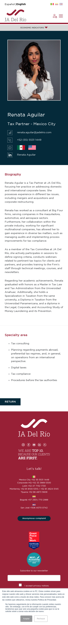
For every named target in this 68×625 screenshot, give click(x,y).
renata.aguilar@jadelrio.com (34, 132)
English (21, 4)
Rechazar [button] (41, 619)
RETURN (10, 402)
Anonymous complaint (34, 518)
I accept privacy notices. (37, 586)
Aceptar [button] (26, 619)
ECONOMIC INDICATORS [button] (34, 28)
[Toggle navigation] (61, 16)
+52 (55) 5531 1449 (29, 140)
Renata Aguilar (26, 155)
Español (10, 4)
